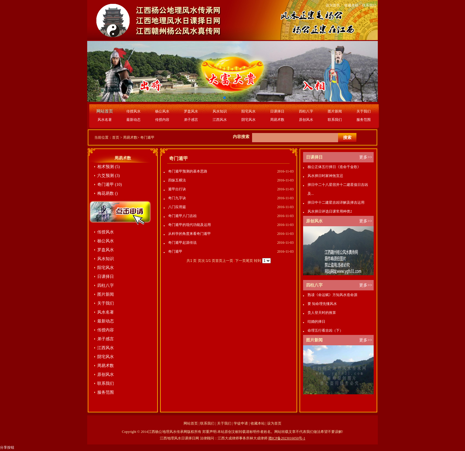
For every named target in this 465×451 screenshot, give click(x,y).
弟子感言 (191, 120)
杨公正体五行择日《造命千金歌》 (334, 167)
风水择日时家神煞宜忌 (325, 176)
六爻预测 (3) (108, 175)
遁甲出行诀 (177, 189)
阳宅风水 (248, 111)
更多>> (365, 157)
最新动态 (133, 120)
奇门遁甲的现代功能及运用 (189, 225)
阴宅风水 (248, 120)
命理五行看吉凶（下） (325, 330)
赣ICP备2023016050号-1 (286, 438)
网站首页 (191, 423)
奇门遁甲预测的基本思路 (187, 171)
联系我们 (369, 5)
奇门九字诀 (177, 198)
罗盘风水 (191, 111)
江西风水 (220, 120)
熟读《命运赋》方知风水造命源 (332, 295)
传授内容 (162, 120)
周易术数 (277, 120)
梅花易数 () (107, 193)
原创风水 (306, 120)
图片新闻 (335, 111)
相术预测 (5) (108, 166)
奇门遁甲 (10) (109, 184)
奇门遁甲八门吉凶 (182, 216)
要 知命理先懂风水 (322, 304)
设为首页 (333, 5)
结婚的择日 (316, 321)
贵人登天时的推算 (322, 313)
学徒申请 (241, 423)
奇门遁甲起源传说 (182, 242)
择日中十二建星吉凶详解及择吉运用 (336, 202)
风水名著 (105, 120)
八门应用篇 (177, 207)
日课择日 (277, 111)
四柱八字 (306, 111)
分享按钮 (7, 447)
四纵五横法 (177, 180)
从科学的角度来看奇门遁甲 (189, 234)
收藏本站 (351, 5)
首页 (115, 137)
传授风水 (133, 111)
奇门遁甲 (147, 137)
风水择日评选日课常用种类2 (330, 211)
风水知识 (220, 111)
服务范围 (363, 120)
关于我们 (363, 111)
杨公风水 (162, 111)
